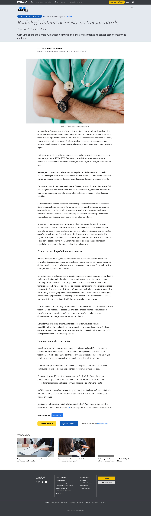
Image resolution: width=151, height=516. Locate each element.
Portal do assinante (85, 483)
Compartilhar (47, 423)
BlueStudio (95, 502)
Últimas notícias (37, 2)
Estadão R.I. (103, 502)
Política (56, 2)
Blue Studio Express (56, 16)
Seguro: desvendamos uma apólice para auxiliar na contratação (32, 460)
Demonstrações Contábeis (63, 490)
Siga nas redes (69, 423)
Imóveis (72, 502)
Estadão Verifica (76, 2)
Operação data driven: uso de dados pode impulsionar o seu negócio (74, 460)
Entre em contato (102, 423)
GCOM (70, 456)
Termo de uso (60, 493)
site (69, 407)
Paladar (47, 502)
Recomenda (64, 502)
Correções (83, 480)
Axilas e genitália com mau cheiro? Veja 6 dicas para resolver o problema (113, 460)
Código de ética (60, 480)
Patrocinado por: (23, 456)
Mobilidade (80, 502)
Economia (64, 2)
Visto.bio (111, 456)
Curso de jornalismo (61, 488)
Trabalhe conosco (85, 488)
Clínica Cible (57, 415)
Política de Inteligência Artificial (64, 485)
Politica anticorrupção (62, 483)
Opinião (48, 2)
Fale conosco (84, 485)
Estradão (87, 502)
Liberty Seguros (32, 456)
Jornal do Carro (55, 502)
